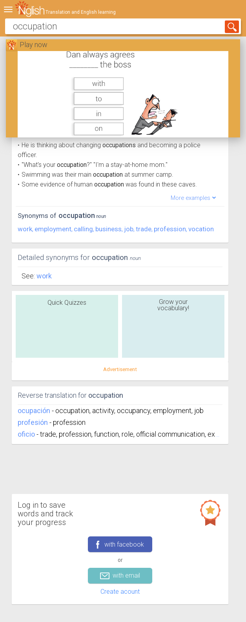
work (25, 229)
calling (83, 229)
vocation (201, 229)
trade (143, 229)
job (128, 229)
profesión (33, 422)
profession (170, 229)
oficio (26, 434)
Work (44, 276)
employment (53, 229)
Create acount (120, 591)
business (108, 229)
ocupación (34, 410)
